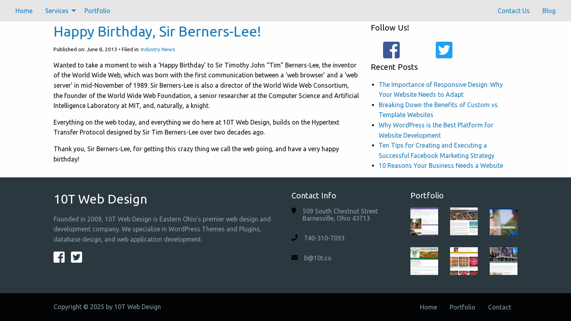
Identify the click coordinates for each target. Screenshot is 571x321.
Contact (499, 307)
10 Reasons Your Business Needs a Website (441, 165)
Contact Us (514, 10)
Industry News (158, 49)
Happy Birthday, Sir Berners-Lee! (157, 31)
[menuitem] (24, 10)
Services (57, 10)
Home (24, 10)
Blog (549, 10)
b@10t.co (317, 257)
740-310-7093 (324, 238)
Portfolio (97, 10)
